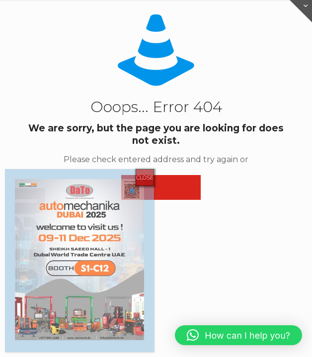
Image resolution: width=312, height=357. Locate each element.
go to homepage (161, 187)
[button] (238, 335)
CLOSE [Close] (145, 177)
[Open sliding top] (301, 11)
